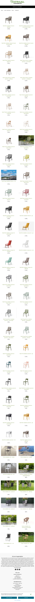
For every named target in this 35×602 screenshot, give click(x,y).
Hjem (2, 10)
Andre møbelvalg (6, 10)
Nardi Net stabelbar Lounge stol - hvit (26, 250)
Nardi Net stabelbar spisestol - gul (26, 422)
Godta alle (26, 597)
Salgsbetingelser (17, 586)
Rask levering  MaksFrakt (17, 583)
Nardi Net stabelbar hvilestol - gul (26, 215)
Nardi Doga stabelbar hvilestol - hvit (9, 181)
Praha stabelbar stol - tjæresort (9, 491)
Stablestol (16, 10)
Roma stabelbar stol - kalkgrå (26, 457)
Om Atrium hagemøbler (17, 585)
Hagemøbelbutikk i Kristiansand (17, 587)
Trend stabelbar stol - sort (9, 543)
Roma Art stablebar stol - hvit (8, 474)
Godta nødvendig (9, 597)
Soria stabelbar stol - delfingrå (26, 508)
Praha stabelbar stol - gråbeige (26, 491)
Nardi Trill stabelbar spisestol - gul (26, 353)
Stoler (12, 10)
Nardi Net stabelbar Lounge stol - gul (26, 232)
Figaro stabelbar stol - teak (26, 543)
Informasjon (17, 589)
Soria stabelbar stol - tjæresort (9, 508)
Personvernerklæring (17, 588)
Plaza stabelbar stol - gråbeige (9, 526)
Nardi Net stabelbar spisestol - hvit (9, 439)
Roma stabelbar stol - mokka (8, 457)
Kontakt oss (17, 584)
